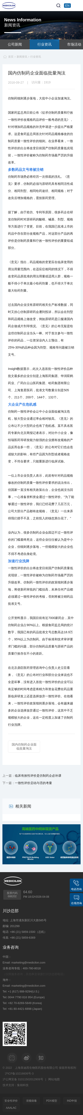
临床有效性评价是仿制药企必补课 (38, 775)
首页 (11, 56)
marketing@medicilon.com (28, 962)
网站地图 (54, 1079)
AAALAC (11, 1107)
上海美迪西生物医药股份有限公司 (36, 1067)
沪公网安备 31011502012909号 (23, 1079)
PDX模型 (51, 1100)
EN (67, 5)
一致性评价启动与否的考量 (33, 783)
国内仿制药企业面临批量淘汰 (24, 746)
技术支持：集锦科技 (16, 1085)
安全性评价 (11, 1100)
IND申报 (72, 1100)
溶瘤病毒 (31, 1100)
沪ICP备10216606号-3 (19, 1073)
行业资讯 (44, 44)
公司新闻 (15, 44)
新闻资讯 (22, 56)
